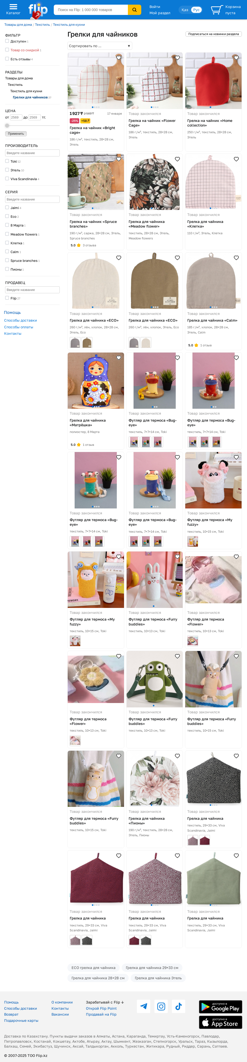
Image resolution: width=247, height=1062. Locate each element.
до (32, 117)
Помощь (11, 1002)
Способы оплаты (18, 327)
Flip (13, 298)
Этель (15, 170)
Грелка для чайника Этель (158, 978)
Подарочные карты (21, 1020)
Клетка (16, 243)
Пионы (16, 269)
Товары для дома (18, 24)
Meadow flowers (24, 234)
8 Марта (17, 225)
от (13, 117)
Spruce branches (24, 260)
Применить (16, 134)
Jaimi (15, 208)
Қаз (185, 9)
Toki (14, 161)
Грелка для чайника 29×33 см (152, 967)
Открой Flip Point (101, 1008)
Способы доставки (20, 320)
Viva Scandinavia (24, 179)
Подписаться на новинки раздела (213, 34)
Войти (154, 6)
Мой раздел (159, 13)
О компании (62, 1002)
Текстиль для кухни (69, 24)
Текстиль (42, 24)
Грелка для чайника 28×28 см (98, 978)
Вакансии (60, 1014)
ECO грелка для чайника (94, 967)
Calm (15, 252)
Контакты (12, 333)
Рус (196, 9)
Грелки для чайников (32, 97)
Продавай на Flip (101, 1014)
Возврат (11, 1014)
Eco (13, 216)
